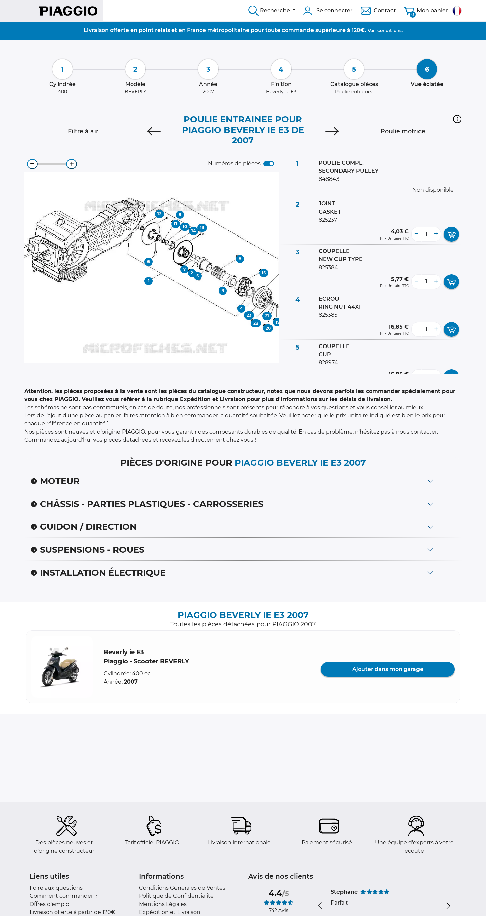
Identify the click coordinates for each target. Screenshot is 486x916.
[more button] (436, 234)
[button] (457, 119)
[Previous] (154, 131)
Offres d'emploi (50, 904)
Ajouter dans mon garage (387, 669)
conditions (389, 30)
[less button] (416, 234)
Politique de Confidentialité (176, 896)
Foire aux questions (56, 888)
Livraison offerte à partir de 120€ (72, 912)
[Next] (332, 131)
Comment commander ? (64, 896)
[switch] (268, 163)
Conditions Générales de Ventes (182, 888)
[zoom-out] (32, 164)
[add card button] (451, 234)
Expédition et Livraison (169, 912)
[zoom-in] (71, 164)
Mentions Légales (163, 904)
